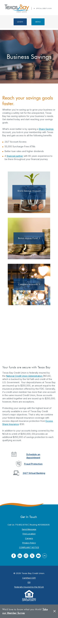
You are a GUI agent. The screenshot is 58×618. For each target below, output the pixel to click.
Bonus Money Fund (28, 238)
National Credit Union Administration (24, 376)
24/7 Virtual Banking (34, 473)
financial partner (15, 156)
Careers (29, 538)
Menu (38, 22)
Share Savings (46, 129)
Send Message (29, 529)
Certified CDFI (29, 578)
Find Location (29, 533)
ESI (29, 582)
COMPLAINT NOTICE (29, 547)
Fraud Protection (33, 464)
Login (20, 22)
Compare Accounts (28, 284)
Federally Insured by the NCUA (29, 587)
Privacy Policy (29, 543)
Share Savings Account (29, 191)
